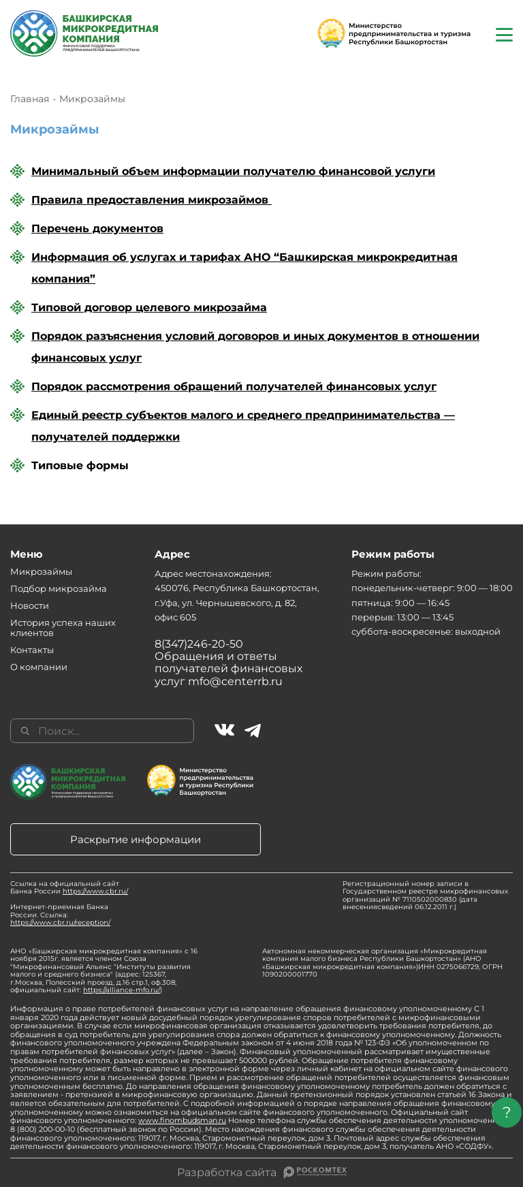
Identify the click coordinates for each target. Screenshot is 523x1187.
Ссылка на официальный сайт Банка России (69, 887)
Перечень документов (97, 228)
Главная (29, 99)
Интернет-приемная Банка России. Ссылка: (60, 914)
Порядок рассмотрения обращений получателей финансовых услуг (234, 386)
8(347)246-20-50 (199, 643)
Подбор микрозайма (58, 588)
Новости (29, 605)
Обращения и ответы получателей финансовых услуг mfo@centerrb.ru (228, 669)
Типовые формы (80, 465)
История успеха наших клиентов (63, 627)
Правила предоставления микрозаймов (151, 199)
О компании (38, 666)
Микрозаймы (41, 571)
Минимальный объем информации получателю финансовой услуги (233, 171)
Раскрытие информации (135, 839)
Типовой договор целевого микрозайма (149, 307)
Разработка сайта (226, 1173)
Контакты (32, 649)
